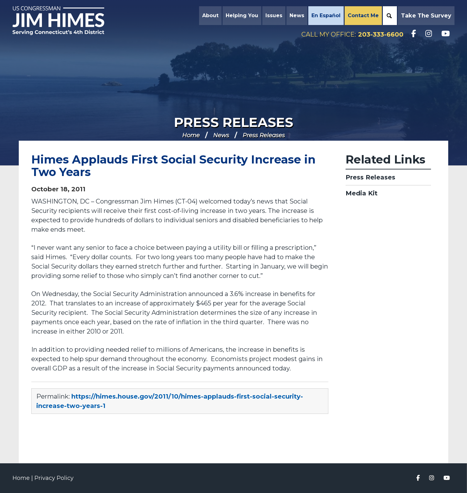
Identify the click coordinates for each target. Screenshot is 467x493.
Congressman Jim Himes (64, 20)
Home (191, 135)
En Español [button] (326, 15)
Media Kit (361, 193)
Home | (23, 478)
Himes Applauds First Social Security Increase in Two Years (173, 166)
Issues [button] (273, 15)
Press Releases (233, 122)
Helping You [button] (242, 15)
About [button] (210, 15)
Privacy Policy (54, 478)
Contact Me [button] (363, 15)
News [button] (297, 15)
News (221, 135)
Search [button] (389, 15)
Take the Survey (426, 15)
